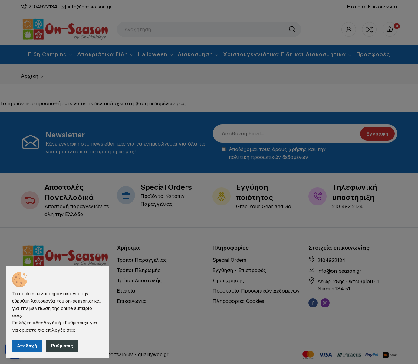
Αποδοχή (27, 345)
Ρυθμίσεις (62, 345)
